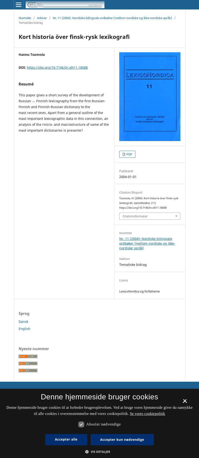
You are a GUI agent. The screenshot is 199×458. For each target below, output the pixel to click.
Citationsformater (135, 216)
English (24, 328)
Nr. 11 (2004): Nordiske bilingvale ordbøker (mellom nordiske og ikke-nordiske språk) (112, 18)
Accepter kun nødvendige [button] (122, 439)
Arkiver (42, 18)
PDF (129, 154)
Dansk (23, 321)
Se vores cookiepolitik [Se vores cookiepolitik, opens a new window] (147, 414)
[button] (99, 452)
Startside (25, 18)
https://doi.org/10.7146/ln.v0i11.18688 (57, 67)
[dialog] (99, 423)
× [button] (184, 402)
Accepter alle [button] (66, 439)
